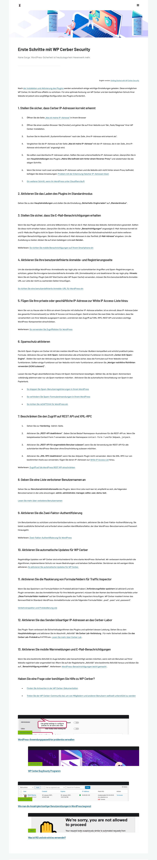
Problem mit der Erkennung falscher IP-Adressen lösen (83, 183)
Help (86, 779)
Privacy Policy (135, 843)
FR (105, 853)
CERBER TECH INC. (19, 843)
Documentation (50, 843)
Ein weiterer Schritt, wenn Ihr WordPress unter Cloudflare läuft (56, 191)
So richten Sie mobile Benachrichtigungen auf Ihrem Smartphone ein (61, 257)
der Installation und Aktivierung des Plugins (43, 97)
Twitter (106, 815)
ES (102, 853)
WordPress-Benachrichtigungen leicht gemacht (84, 676)
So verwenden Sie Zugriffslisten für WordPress (51, 339)
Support (15, 846)
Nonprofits (27, 846)
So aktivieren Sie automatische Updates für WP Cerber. (53, 576)
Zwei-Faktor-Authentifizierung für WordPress (51, 547)
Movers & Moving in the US (34, 850)
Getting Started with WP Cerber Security (125, 90)
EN (100, 853)
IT (114, 853)
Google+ (78, 815)
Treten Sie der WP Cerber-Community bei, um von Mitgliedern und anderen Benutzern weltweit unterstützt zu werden (81, 705)
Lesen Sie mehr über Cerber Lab (67, 646)
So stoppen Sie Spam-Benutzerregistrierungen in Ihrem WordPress (58, 398)
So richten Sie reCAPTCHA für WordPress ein (47, 413)
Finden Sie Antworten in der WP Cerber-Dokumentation (52, 697)
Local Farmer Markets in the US (58, 850)
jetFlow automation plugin (89, 853)
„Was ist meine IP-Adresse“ (57, 127)
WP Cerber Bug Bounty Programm (99, 748)
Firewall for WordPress (96, 843)
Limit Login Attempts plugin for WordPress (54, 853)
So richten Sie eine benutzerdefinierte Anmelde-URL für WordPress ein (50, 298)
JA (119, 853)
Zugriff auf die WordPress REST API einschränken (52, 477)
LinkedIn (134, 815)
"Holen (22, 713)
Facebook (50, 815)
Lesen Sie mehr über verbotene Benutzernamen (40, 510)
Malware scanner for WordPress (72, 843)
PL (113, 853)
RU (108, 853)
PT (117, 853)
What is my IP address (117, 843)
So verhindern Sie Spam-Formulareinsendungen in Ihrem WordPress (58, 406)
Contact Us (36, 843)
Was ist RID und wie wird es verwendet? (101, 786)
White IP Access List (99, 469)
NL (110, 853)
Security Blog (25, 742)
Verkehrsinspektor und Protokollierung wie (37, 617)
